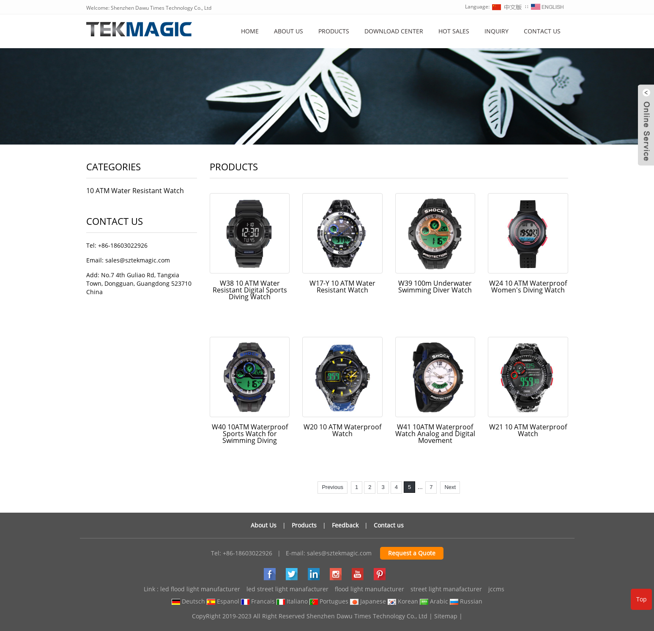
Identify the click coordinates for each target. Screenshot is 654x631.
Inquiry (496, 31)
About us (288, 31)
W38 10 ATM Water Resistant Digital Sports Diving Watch (250, 290)
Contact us (389, 525)
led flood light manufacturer (200, 589)
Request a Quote (411, 553)
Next (450, 487)
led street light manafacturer (287, 589)
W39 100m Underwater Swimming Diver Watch (435, 287)
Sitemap (445, 616)
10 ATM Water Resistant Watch (135, 190)
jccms (496, 589)
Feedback (345, 525)
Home (250, 31)
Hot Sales (453, 31)
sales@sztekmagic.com (339, 553)
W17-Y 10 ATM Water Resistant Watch (342, 287)
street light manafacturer (446, 589)
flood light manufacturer (369, 589)
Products (333, 31)
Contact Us (542, 31)
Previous (332, 487)
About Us (263, 525)
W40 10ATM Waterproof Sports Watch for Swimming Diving (250, 433)
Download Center (393, 31)
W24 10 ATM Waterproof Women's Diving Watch (528, 287)
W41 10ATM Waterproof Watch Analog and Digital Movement (435, 433)
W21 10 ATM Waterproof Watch (528, 430)
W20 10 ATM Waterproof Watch (342, 430)
